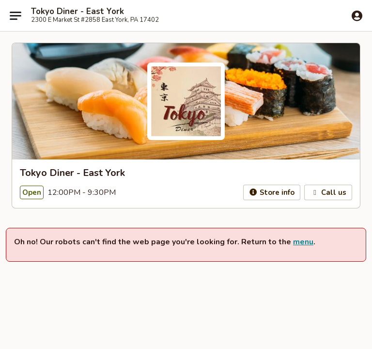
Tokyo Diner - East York (77, 11)
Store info (272, 192)
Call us (328, 192)
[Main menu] (15, 15)
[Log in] (357, 16)
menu (303, 242)
